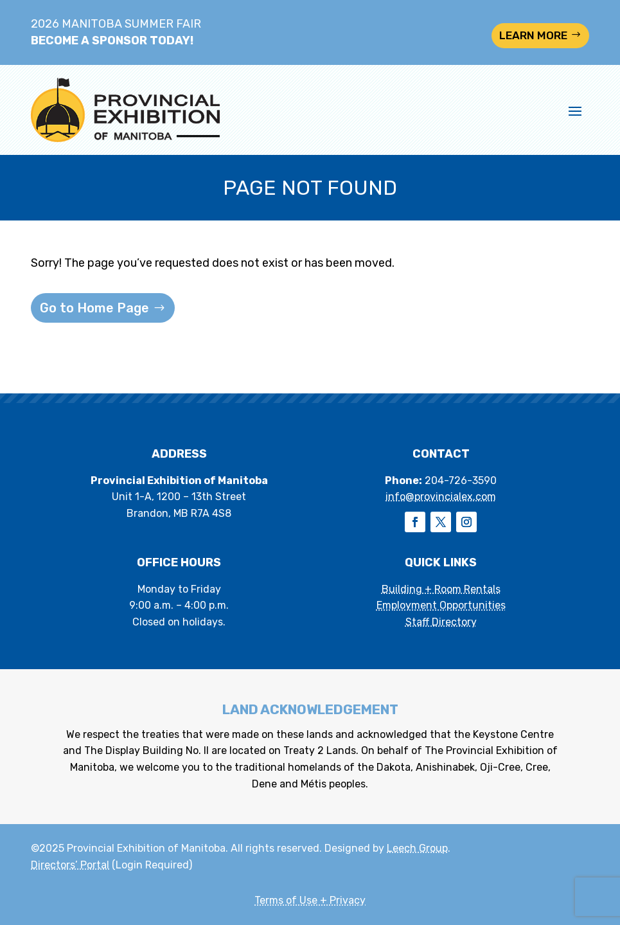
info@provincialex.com (440, 496)
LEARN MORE (533, 35)
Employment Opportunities (441, 605)
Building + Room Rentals (441, 589)
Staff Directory (441, 622)
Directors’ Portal (70, 865)
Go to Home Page (94, 308)
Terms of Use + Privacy (310, 900)
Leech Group (417, 848)
